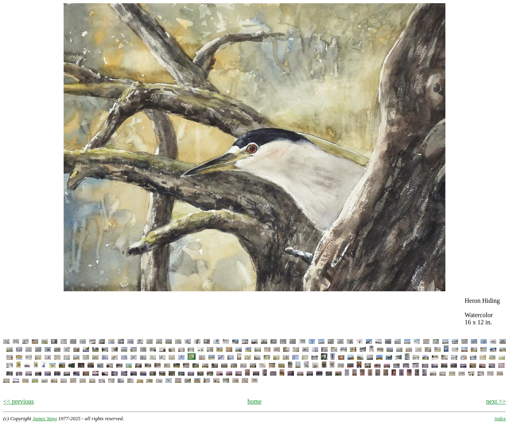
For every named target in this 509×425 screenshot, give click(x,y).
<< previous (18, 401)
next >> (496, 401)
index (500, 418)
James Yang (45, 418)
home (254, 401)
